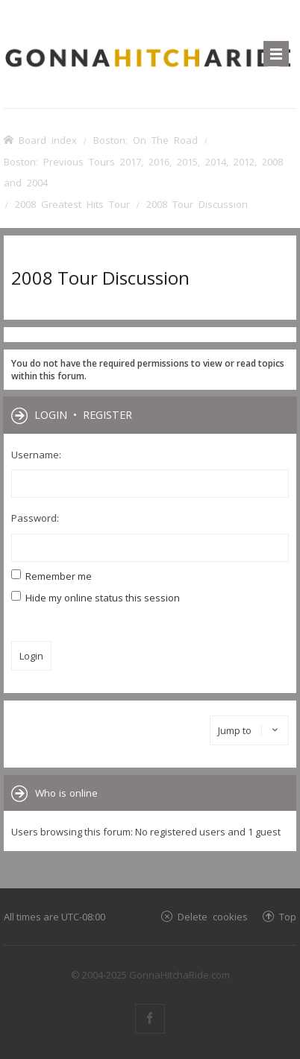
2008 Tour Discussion (100, 277)
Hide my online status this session (95, 597)
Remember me (51, 576)
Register (107, 414)
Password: (35, 518)
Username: (36, 454)
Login (50, 414)
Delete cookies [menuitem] (213, 916)
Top (287, 916)
